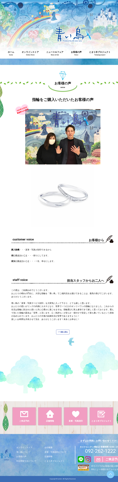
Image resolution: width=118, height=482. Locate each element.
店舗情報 (50, 416)
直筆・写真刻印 (76, 416)
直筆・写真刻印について (55, 452)
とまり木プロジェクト (99, 53)
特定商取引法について (26, 461)
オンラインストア (30, 53)
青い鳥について (23, 452)
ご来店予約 (24, 416)
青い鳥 (74, 43)
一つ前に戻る (63, 332)
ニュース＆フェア (54, 53)
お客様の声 (76, 53)
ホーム (11, 53)
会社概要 (48, 447)
